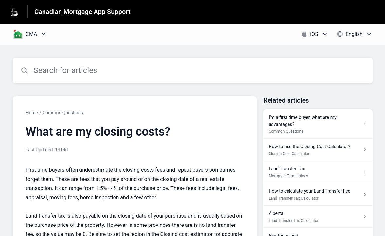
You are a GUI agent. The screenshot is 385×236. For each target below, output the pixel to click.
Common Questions (63, 112)
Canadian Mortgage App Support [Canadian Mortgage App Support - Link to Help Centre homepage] (82, 12)
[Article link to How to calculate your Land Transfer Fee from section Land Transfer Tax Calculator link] (317, 194)
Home (32, 112)
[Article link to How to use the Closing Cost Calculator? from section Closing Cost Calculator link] (317, 150)
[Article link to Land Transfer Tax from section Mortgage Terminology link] (317, 172)
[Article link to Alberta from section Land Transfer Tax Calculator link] (317, 217)
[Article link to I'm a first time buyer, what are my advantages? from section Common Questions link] (317, 124)
